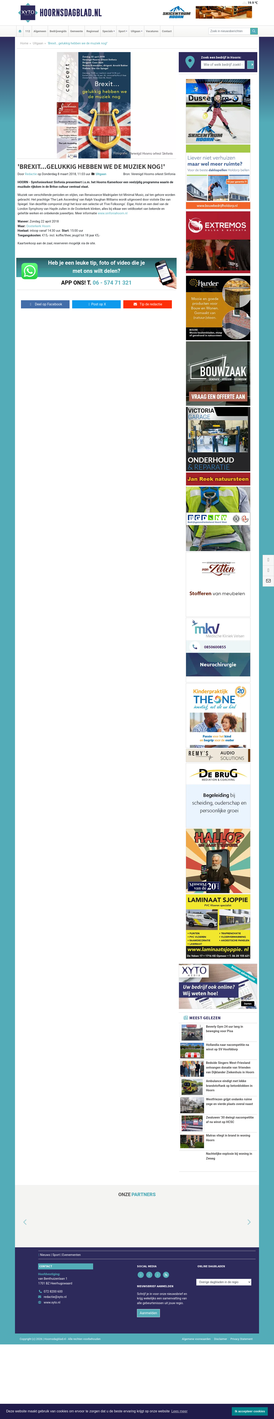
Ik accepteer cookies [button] (250, 1411)
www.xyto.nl (52, 1377)
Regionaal (92, 31)
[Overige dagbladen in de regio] (223, 1356)
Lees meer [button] (179, 1411)
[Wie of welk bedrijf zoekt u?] (223, 65)
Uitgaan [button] (135, 31)
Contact (167, 31)
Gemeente (76, 31)
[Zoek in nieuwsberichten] (229, 31)
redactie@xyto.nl (55, 1371)
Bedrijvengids (58, 31)
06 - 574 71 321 (112, 282)
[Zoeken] (254, 31)
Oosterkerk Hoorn (38, 226)
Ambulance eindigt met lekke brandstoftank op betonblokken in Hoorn (229, 1126)
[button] (20, 1296)
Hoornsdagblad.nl (71, 13)
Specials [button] (107, 31)
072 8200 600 (53, 1366)
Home (24, 43)
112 (27, 31)
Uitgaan (38, 43)
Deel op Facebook (45, 304)
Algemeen (40, 31)
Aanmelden (148, 1388)
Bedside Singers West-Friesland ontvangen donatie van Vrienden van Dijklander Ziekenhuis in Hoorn (230, 1082)
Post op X (96, 304)
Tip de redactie (147, 304)
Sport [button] (121, 31)
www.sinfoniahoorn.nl (112, 213)
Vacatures (152, 31)
